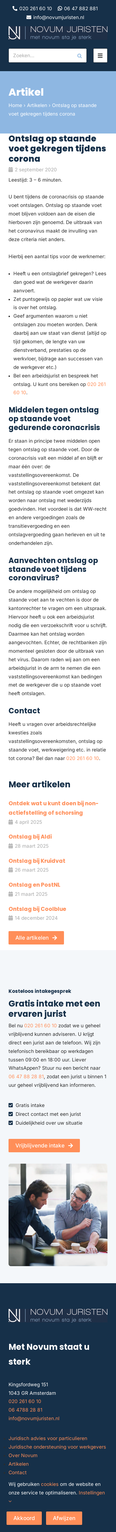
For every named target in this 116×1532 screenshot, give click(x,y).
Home (15, 105)
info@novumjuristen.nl (58, 17)
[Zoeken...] (40, 55)
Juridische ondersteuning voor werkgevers (57, 1447)
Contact (18, 1472)
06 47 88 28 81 (26, 1076)
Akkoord (24, 1518)
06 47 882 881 (81, 8)
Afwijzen (64, 1518)
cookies (50, 1484)
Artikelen (37, 105)
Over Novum (23, 1455)
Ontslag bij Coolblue (37, 909)
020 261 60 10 (35, 8)
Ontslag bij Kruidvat (37, 861)
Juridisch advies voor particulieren (48, 1438)
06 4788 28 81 (25, 1410)
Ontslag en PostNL (34, 885)
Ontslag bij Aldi (30, 837)
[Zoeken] (79, 55)
